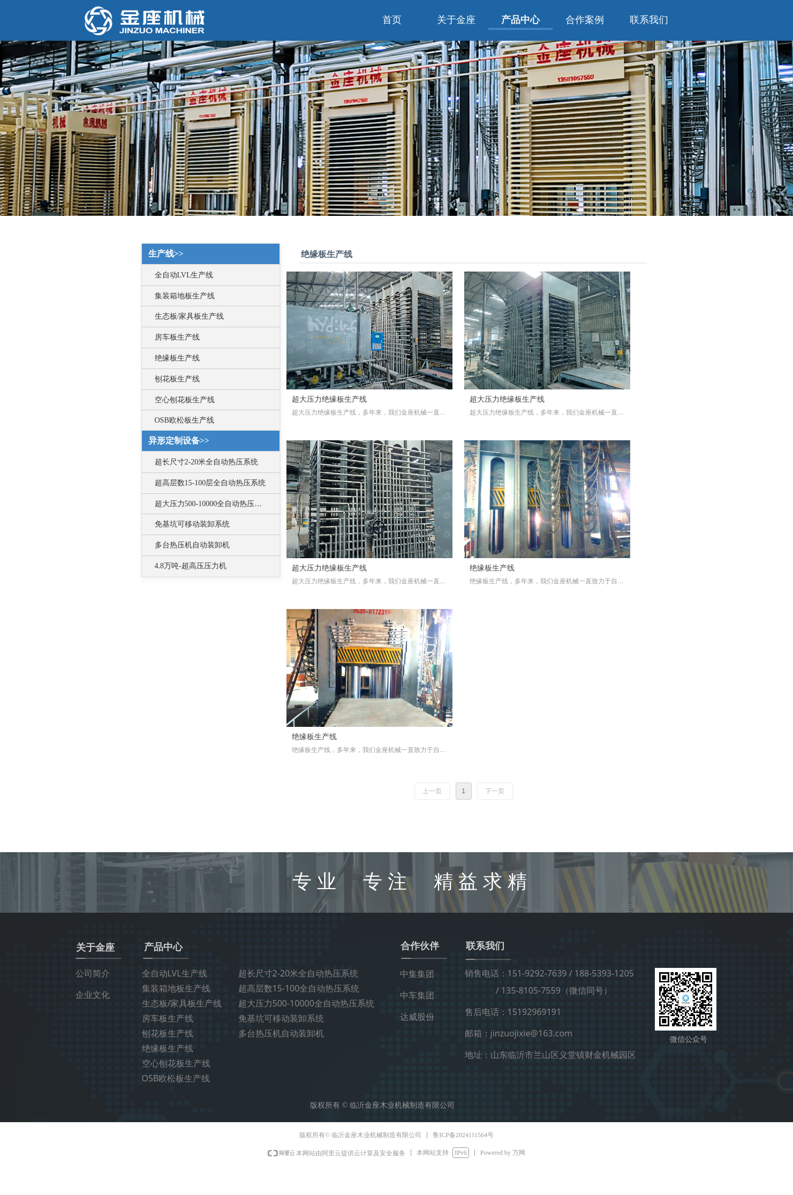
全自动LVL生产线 (184, 275)
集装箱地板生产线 (185, 296)
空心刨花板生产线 (185, 400)
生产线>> (166, 253)
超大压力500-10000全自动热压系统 (212, 504)
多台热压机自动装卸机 (192, 545)
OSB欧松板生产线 (184, 420)
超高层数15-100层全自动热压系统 (210, 483)
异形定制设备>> (178, 440)
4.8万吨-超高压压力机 (190, 566)
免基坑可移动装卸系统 (192, 524)
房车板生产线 (177, 337)
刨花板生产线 (177, 379)
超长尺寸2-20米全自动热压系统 (207, 462)
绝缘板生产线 (177, 358)
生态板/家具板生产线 (189, 316)
